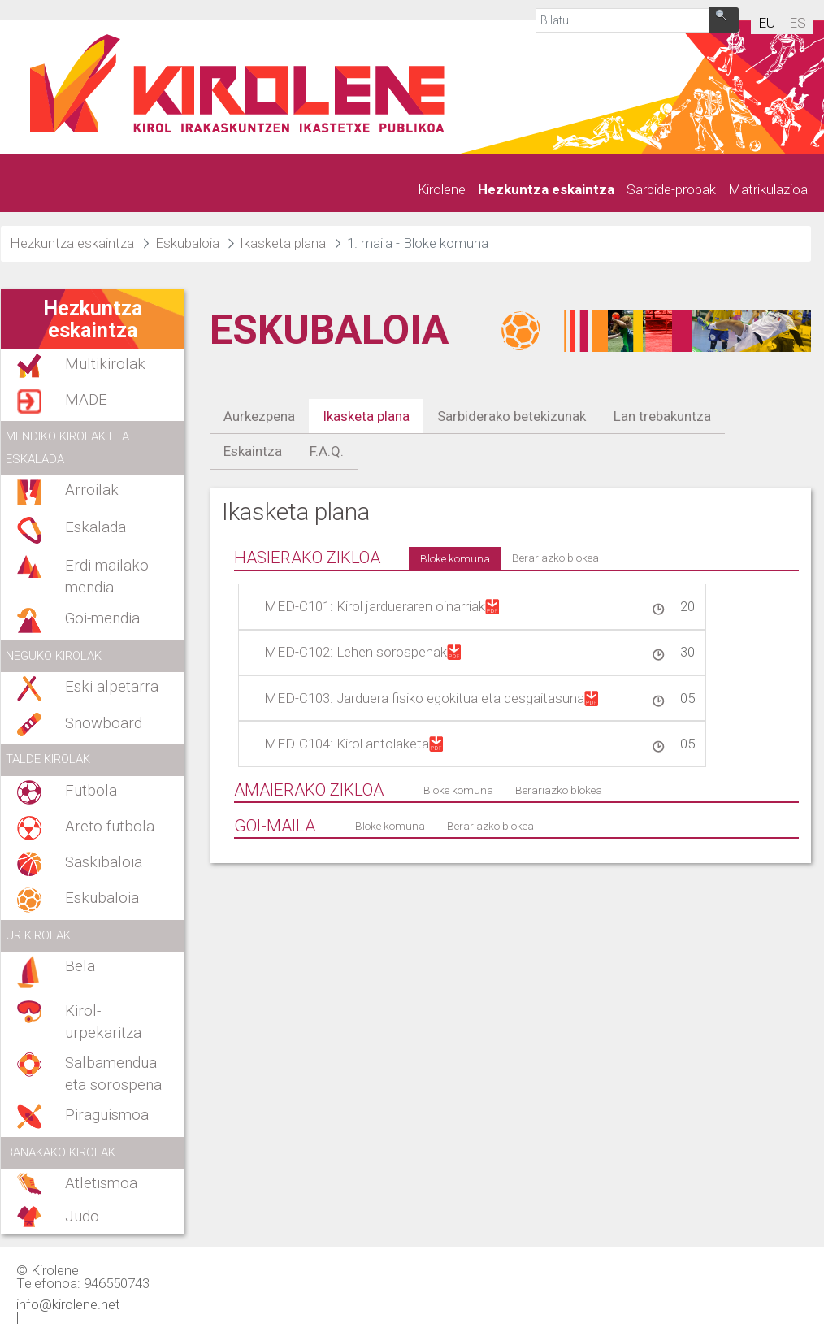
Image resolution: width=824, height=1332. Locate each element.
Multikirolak (105, 364)
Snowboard (103, 723)
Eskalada (95, 527)
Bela (80, 966)
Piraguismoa (107, 1115)
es (797, 23)
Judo (82, 1217)
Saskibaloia (103, 862)
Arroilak (92, 490)
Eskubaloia (102, 898)
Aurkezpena (259, 416)
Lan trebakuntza (662, 416)
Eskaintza (252, 451)
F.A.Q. (327, 451)
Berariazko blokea (555, 557)
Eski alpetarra (111, 687)
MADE (86, 400)
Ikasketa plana (366, 416)
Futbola (91, 791)
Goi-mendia (102, 618)
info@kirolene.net (68, 1303)
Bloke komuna (455, 558)
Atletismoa (101, 1183)
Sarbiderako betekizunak (511, 416)
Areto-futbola (109, 826)
